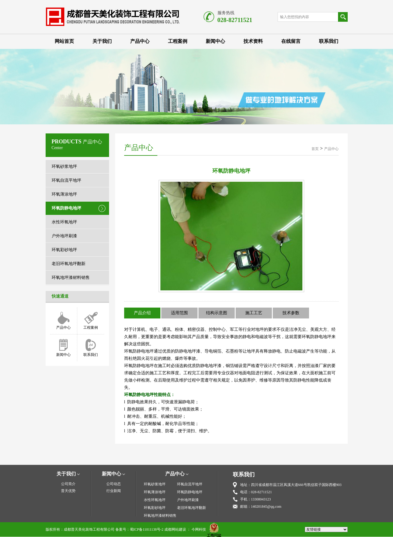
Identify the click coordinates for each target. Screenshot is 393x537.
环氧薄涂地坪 (64, 194)
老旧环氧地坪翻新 (68, 263)
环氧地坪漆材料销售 (71, 277)
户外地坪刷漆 (64, 236)
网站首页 (64, 41)
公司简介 (68, 484)
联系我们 (328, 41)
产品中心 (140, 41)
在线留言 (291, 41)
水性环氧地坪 (64, 222)
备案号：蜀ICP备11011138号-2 (139, 529)
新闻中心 (215, 41)
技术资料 (253, 41)
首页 (315, 149)
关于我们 (102, 41)
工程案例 (177, 41)
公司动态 (113, 484)
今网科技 (199, 529)
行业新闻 (113, 491)
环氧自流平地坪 (66, 180)
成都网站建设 (175, 529)
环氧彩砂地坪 (64, 250)
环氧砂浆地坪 (64, 166)
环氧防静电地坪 (66, 208)
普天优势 (68, 491)
